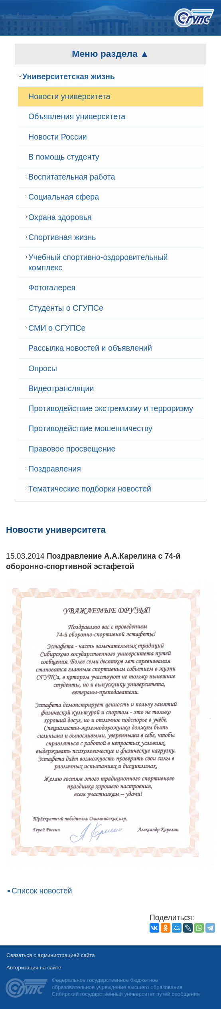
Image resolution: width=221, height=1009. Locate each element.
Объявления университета (76, 116)
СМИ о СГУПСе (56, 328)
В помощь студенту (63, 156)
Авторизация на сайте (33, 968)
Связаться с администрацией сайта (50, 955)
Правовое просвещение (72, 448)
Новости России (57, 136)
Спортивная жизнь (62, 237)
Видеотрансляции (61, 388)
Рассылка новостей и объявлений (90, 348)
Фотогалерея (51, 287)
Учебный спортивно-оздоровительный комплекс (98, 262)
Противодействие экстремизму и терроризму (110, 408)
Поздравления (54, 468)
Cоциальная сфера (63, 196)
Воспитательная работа (71, 176)
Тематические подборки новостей (89, 488)
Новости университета (69, 96)
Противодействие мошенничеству (90, 428)
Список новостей (42, 891)
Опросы (42, 368)
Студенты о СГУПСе (65, 308)
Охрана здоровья (60, 217)
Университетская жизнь (68, 76)
